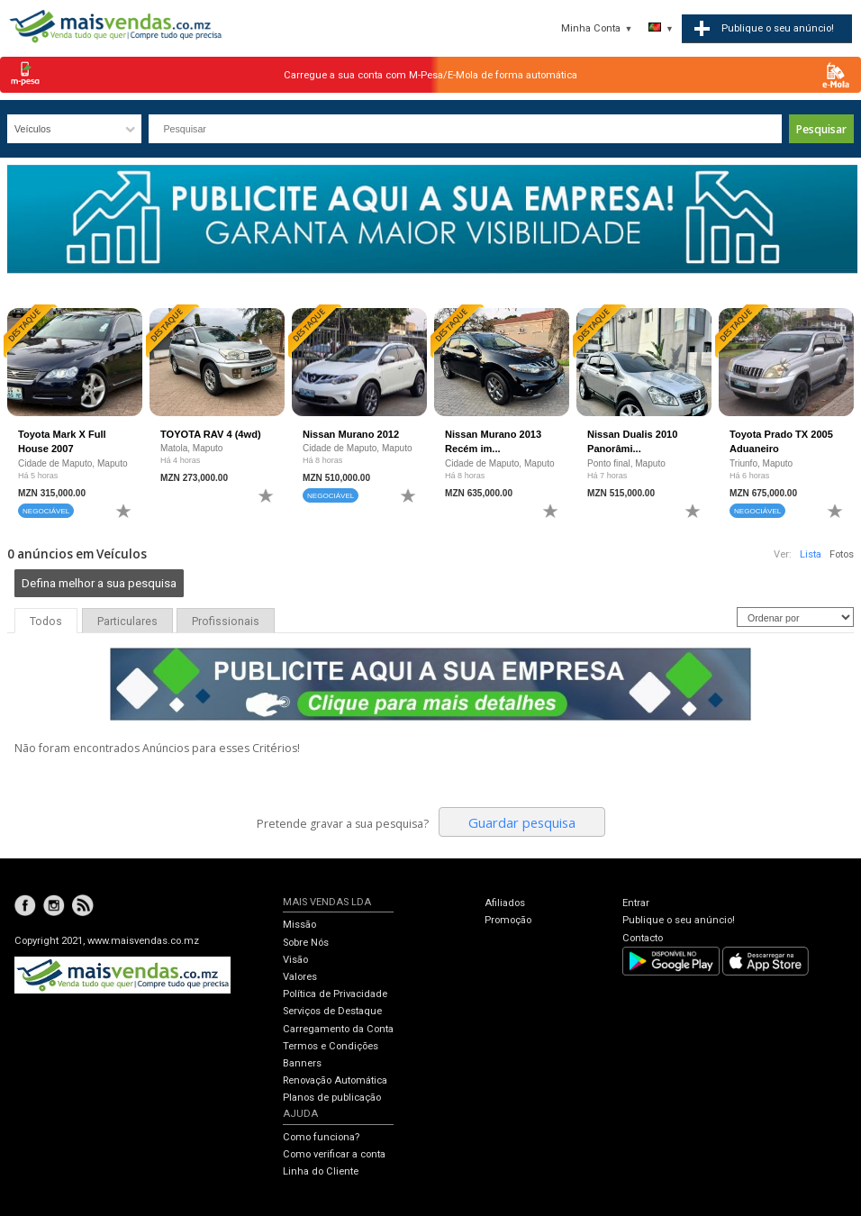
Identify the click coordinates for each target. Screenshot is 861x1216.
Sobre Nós (306, 942)
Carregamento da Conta (338, 1029)
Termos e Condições (330, 1046)
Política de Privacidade (335, 994)
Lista (810, 554)
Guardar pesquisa (522, 822)
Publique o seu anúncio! (678, 920)
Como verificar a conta (334, 1154)
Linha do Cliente (320, 1171)
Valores (300, 977)
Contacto (642, 938)
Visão (295, 960)
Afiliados (505, 903)
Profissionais (225, 621)
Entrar (635, 903)
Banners (302, 1063)
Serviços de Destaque (332, 1011)
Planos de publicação (332, 1097)
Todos (46, 621)
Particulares (127, 621)
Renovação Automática (335, 1080)
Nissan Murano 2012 (351, 434)
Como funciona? (321, 1137)
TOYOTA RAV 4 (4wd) (210, 434)
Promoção (508, 920)
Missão (299, 924)
